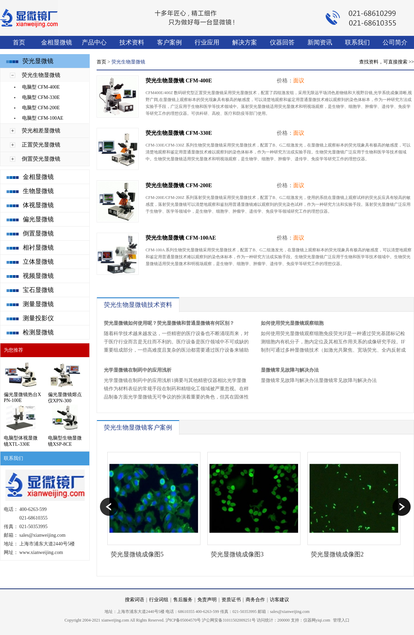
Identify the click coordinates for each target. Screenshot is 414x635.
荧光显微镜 (37, 61)
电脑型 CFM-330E (41, 97)
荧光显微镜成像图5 (137, 554)
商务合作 (255, 599)
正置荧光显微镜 (41, 145)
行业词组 (158, 599)
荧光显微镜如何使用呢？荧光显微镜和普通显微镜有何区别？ (169, 323)
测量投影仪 (38, 318)
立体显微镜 (38, 261)
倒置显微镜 (38, 233)
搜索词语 (134, 599)
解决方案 (244, 42)
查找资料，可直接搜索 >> (386, 61)
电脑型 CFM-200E (41, 107)
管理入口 (341, 620)
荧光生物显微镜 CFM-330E (179, 133)
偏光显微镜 (38, 219)
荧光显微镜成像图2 (337, 554)
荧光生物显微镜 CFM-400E (179, 80)
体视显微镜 (38, 205)
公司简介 (395, 42)
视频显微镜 (38, 275)
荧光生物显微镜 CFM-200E (179, 185)
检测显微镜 (38, 332)
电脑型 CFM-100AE (42, 118)
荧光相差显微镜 (41, 130)
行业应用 (207, 42)
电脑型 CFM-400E (41, 87)
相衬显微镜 (38, 247)
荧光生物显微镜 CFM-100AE (181, 238)
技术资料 (131, 42)
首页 (19, 42)
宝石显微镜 (38, 289)
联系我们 (357, 42)
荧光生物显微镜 (41, 75)
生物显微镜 (38, 191)
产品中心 (94, 42)
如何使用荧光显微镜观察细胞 (292, 323)
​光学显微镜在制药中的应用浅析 (137, 370)
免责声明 (207, 599)
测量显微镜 (38, 304)
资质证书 (231, 599)
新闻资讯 (319, 42)
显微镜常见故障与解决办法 (290, 370)
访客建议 (279, 599)
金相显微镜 (56, 42)
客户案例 (169, 42)
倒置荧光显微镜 (41, 159)
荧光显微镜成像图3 (237, 554)
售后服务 (183, 599)
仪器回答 (282, 42)
